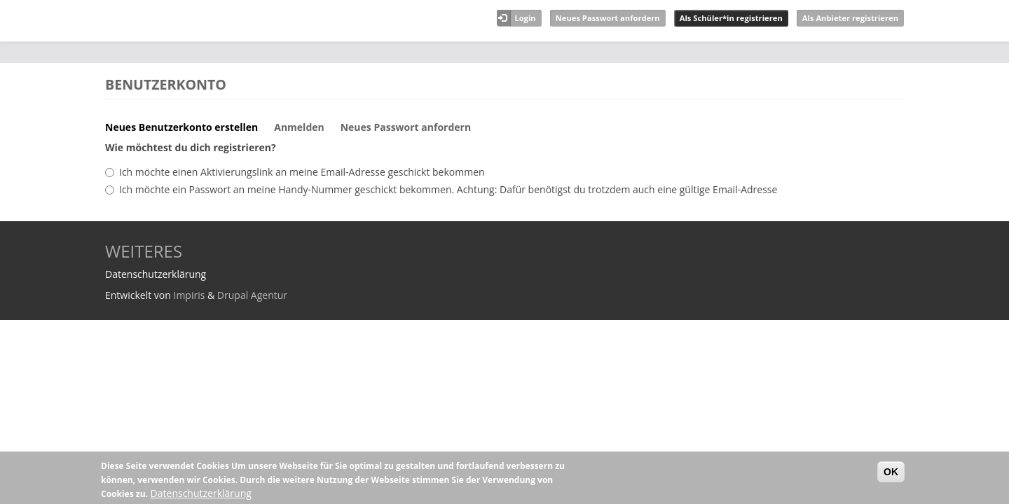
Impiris (189, 295)
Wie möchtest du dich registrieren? (190, 147)
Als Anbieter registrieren (850, 18)
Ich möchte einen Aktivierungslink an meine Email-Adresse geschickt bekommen (302, 171)
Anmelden (299, 127)
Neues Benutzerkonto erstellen (186, 130)
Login (524, 18)
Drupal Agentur (252, 295)
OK (891, 471)
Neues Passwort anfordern (608, 18)
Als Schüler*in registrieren (731, 18)
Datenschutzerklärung (201, 493)
